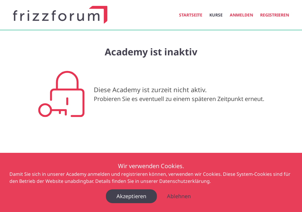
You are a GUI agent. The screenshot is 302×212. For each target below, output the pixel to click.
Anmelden (241, 15)
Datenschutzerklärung (184, 181)
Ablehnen (179, 196)
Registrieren (274, 15)
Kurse (216, 15)
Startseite (190, 15)
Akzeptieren (131, 196)
